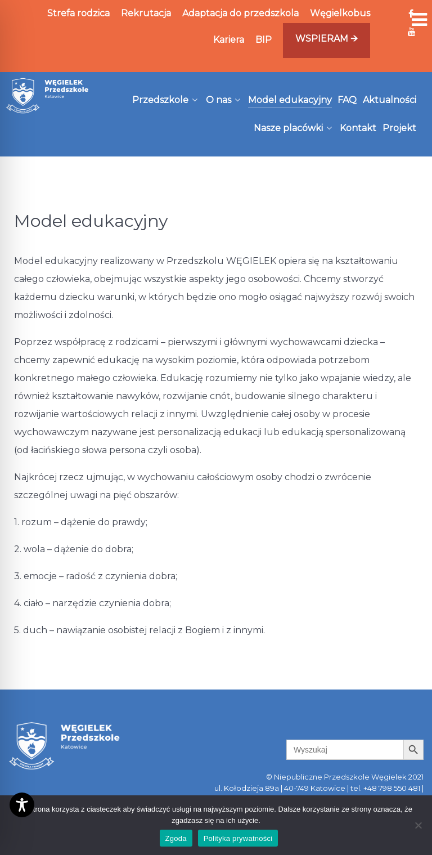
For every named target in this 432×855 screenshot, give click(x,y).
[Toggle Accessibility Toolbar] (21, 804)
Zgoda (176, 838)
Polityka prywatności (238, 838)
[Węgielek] (47, 96)
